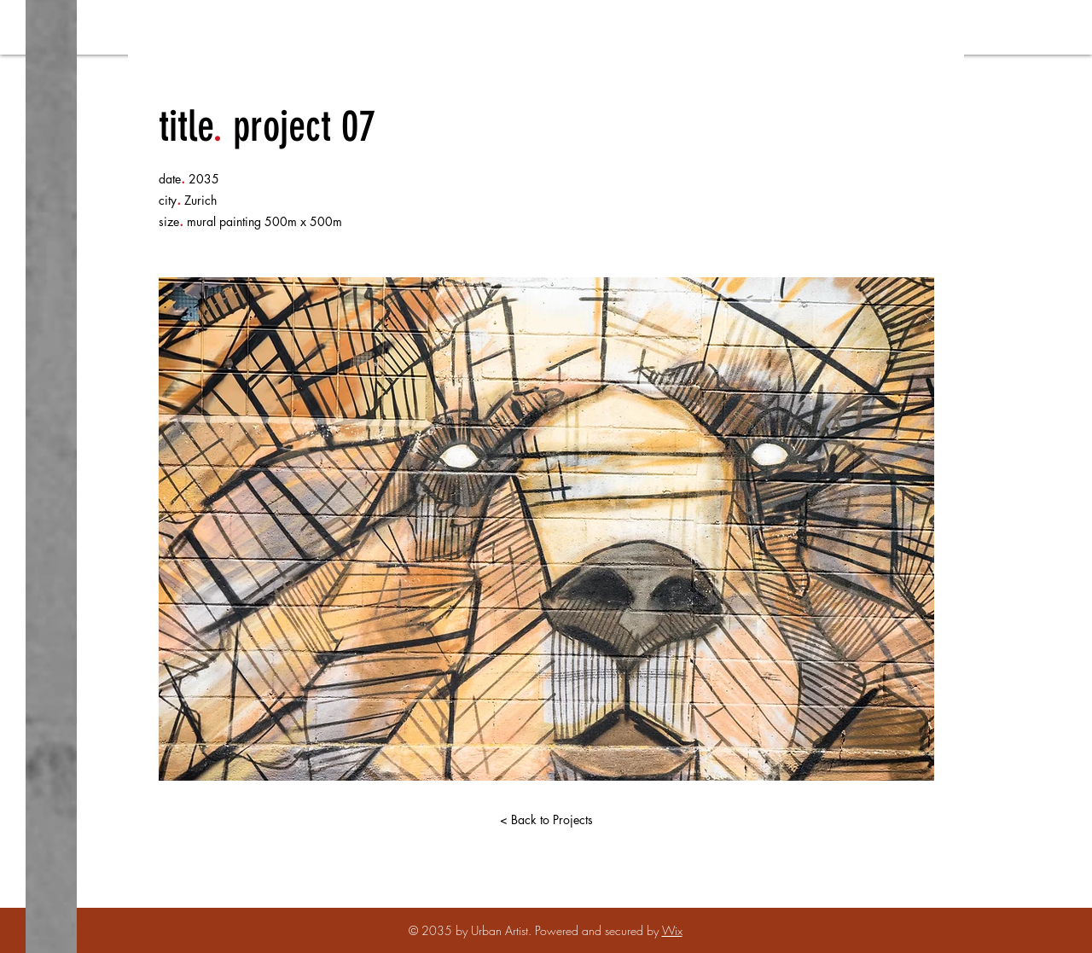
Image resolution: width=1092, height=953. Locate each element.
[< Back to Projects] (546, 820)
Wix (672, 930)
